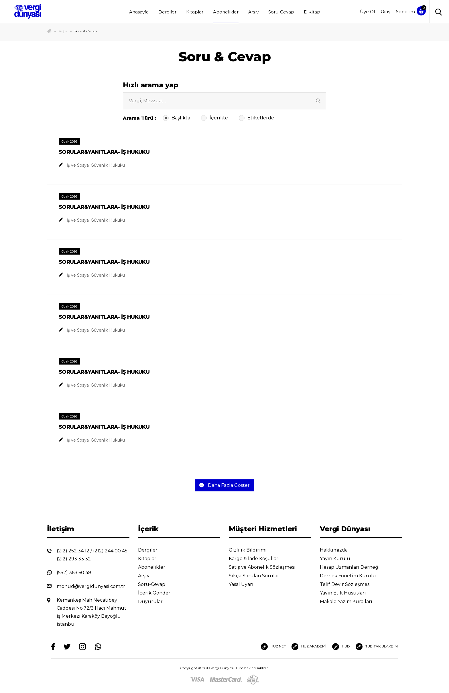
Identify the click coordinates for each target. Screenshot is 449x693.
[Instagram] (82, 646)
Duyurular (155, 601)
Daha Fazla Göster (224, 485)
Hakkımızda (338, 550)
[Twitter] (67, 646)
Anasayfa (139, 12)
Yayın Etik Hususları (347, 593)
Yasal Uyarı (245, 584)
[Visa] (197, 679)
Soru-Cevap (281, 12)
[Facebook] (53, 646)
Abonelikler (226, 12)
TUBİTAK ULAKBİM (377, 646)
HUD (341, 646)
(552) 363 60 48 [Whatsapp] (74, 572)
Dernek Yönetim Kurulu (352, 575)
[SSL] (253, 679)
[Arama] (437, 11)
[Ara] (319, 100)
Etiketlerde (257, 118)
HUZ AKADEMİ (309, 646)
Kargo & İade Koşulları (259, 558)
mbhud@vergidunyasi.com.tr (91, 586)
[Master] (226, 679)
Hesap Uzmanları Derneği (354, 567)
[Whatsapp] (97, 646)
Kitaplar (194, 12)
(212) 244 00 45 (110, 551)
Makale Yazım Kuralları (350, 601)
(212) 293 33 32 (74, 559)
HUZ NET (273, 646)
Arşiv (253, 12)
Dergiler (167, 12)
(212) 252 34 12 (73, 551)
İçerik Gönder (158, 593)
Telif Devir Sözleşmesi (349, 584)
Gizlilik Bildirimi (252, 550)
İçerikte (215, 118)
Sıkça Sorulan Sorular (258, 575)
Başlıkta (177, 118)
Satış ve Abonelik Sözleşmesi (266, 567)
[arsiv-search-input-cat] (224, 100)
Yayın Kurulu (339, 558)
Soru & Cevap (85, 31)
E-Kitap (312, 12)
